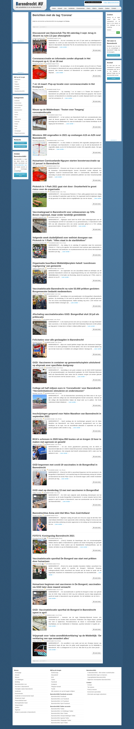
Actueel (60, 8)
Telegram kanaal (56, 686)
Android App (54, 672)
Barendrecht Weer (113, 55)
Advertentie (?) (20, 41)
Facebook (16, 86)
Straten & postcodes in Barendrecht (25, 712)
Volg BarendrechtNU (19, 91)
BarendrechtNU (18, 110)
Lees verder (64, 47)
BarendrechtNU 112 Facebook (60, 701)
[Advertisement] (20, 26)
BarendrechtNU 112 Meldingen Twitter (62, 711)
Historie (16, 114)
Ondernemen (17, 119)
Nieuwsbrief (17, 79)
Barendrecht (17, 107)
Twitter (16, 81)
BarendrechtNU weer (21, 165)
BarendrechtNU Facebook (58, 696)
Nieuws (17, 677)
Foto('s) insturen (92, 689)
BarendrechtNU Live (21, 684)
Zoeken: (109, 30)
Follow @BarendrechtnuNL (111, 2)
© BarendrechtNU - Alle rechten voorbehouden (100, 672)
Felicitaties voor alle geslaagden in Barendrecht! (58, 339)
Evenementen (81, 8)
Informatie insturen (20, 146)
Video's (94, 8)
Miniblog (17, 682)
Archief (113, 78)
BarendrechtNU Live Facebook (60, 699)
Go (118, 32)
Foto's (88, 8)
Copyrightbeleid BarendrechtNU (96, 677)
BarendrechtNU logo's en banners (97, 675)
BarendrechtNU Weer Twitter (59, 713)
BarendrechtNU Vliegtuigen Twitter (61, 720)
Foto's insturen (20, 143)
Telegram (16, 84)
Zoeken (107, 8)
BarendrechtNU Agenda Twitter (60, 718)
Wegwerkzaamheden (19, 133)
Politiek (16, 124)
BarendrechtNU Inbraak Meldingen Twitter (63, 715)
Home (54, 8)
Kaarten (101, 8)
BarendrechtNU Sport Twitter (59, 722)
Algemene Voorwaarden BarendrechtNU (99, 679)
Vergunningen (19, 705)
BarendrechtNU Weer (20, 174)
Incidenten (72, 8)
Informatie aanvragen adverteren (96, 694)
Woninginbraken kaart (21, 703)
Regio (15, 126)
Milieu (15, 117)
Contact (113, 8)
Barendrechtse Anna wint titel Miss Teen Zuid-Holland (61, 513)
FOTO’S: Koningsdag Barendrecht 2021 (53, 535)
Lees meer (96, 50)
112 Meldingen (19, 679)
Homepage (18, 672)
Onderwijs (16, 121)
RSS (52, 677)
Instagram (16, 88)
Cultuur (16, 112)
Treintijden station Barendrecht (24, 689)
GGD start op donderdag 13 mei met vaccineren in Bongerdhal (66, 490)
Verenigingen (17, 131)
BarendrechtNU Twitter (57, 708)
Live (65, 8)
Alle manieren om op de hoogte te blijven (63, 691)
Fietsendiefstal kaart (21, 700)
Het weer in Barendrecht (22, 686)
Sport (15, 128)
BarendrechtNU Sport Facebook (60, 703)
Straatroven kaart (20, 698)
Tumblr (53, 689)
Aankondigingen (18, 105)
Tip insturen (90, 687)
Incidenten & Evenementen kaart (24, 696)
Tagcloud (17, 710)
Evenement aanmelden (94, 692)
